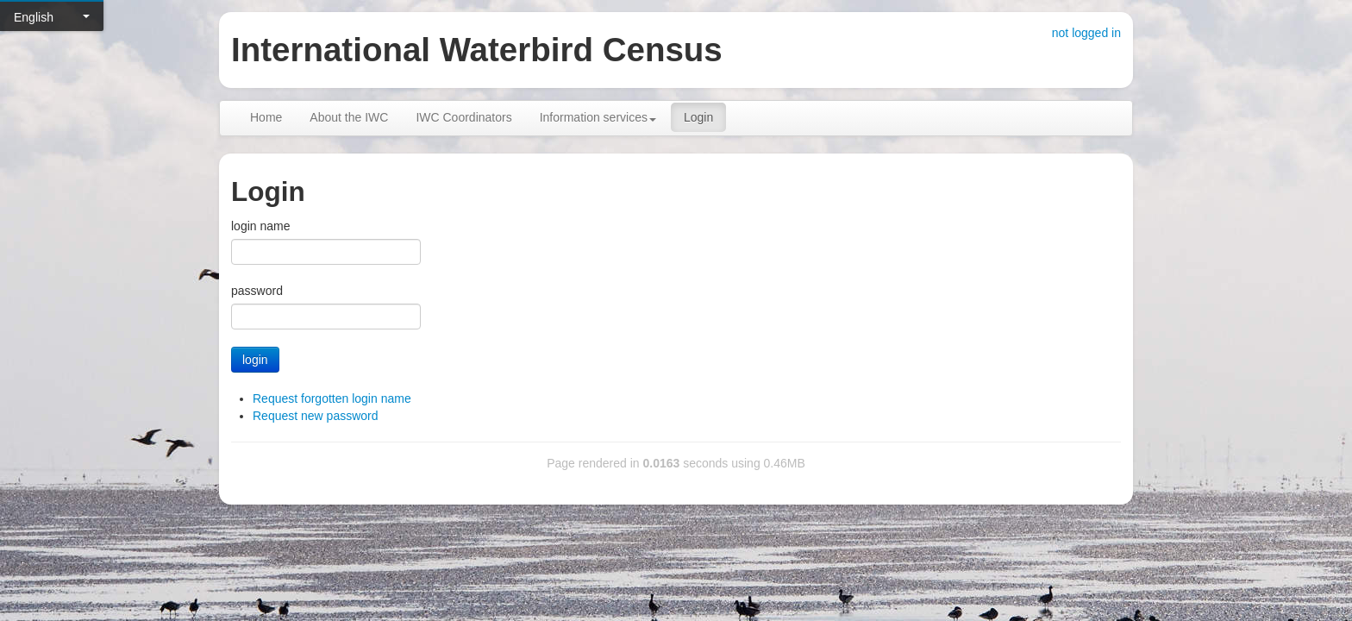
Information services (598, 117)
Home (266, 117)
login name (261, 226)
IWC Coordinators (463, 117)
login (255, 360)
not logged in (1086, 33)
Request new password (316, 416)
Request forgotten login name (332, 398)
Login (698, 117)
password (257, 291)
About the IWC (349, 117)
